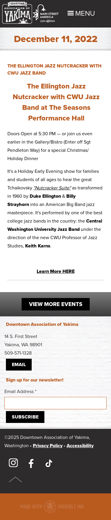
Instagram (13, 463)
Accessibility (80, 446)
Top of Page (15, 479)
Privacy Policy (47, 446)
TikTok (48, 463)
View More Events (55, 304)
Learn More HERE (56, 271)
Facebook (31, 463)
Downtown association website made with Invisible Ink (52, 506)
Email (19, 365)
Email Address (55, 399)
